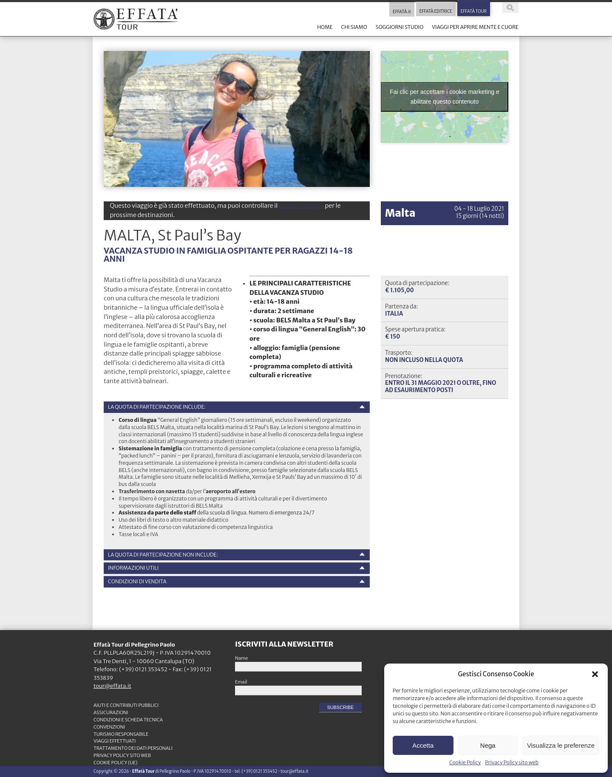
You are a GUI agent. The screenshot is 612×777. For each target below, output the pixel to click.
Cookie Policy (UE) (116, 763)
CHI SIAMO (354, 27)
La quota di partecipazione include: (157, 407)
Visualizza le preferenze (561, 745)
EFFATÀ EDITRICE (435, 11)
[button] (595, 674)
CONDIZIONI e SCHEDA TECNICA (128, 720)
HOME (324, 27)
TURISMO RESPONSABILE (121, 734)
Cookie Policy (465, 762)
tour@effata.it (112, 685)
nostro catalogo (301, 205)
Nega (488, 745)
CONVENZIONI (109, 727)
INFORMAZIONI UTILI (133, 568)
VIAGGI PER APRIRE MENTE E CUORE (475, 27)
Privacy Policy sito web (511, 762)
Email (241, 682)
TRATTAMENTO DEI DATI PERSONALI (133, 748)
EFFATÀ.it (402, 11)
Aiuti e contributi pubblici (126, 705)
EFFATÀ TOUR (474, 11)
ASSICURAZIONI (111, 712)
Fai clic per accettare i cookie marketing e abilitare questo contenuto (444, 96)
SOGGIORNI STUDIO (399, 27)
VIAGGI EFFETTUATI (115, 741)
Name (241, 658)
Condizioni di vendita (137, 581)
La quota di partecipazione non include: (163, 554)
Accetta (423, 745)
